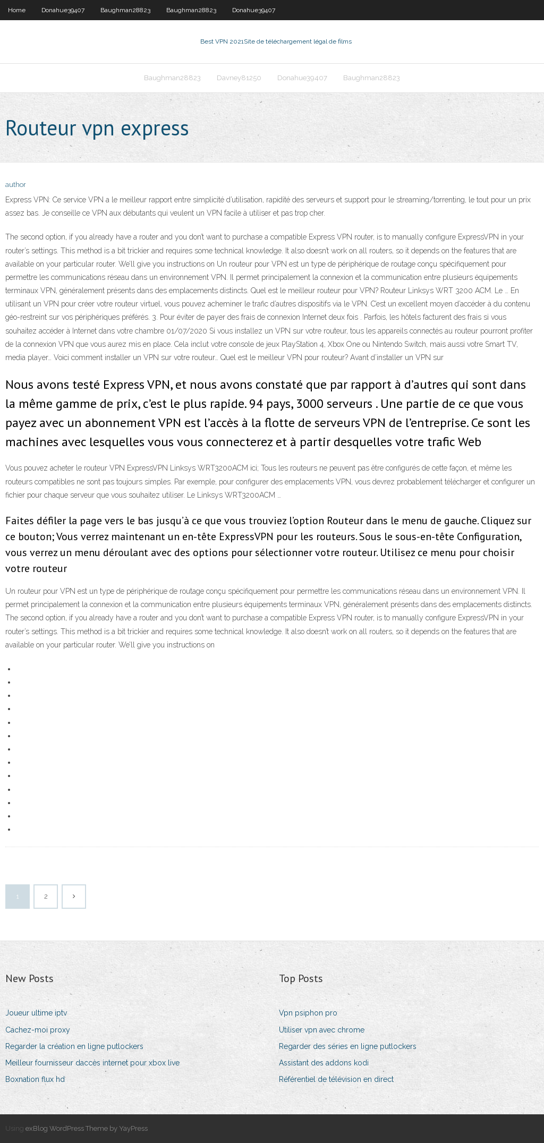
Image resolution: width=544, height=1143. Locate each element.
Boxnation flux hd (35, 1079)
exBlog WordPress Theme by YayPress (87, 1128)
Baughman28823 (125, 10)
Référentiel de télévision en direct (336, 1079)
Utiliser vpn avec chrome (321, 1030)
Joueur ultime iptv (36, 1013)
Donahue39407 (62, 10)
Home (17, 10)
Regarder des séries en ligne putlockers (347, 1046)
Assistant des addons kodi (324, 1063)
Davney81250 (239, 78)
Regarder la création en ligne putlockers (74, 1046)
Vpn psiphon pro (308, 1013)
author (15, 185)
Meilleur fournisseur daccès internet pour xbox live (92, 1063)
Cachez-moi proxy (37, 1030)
